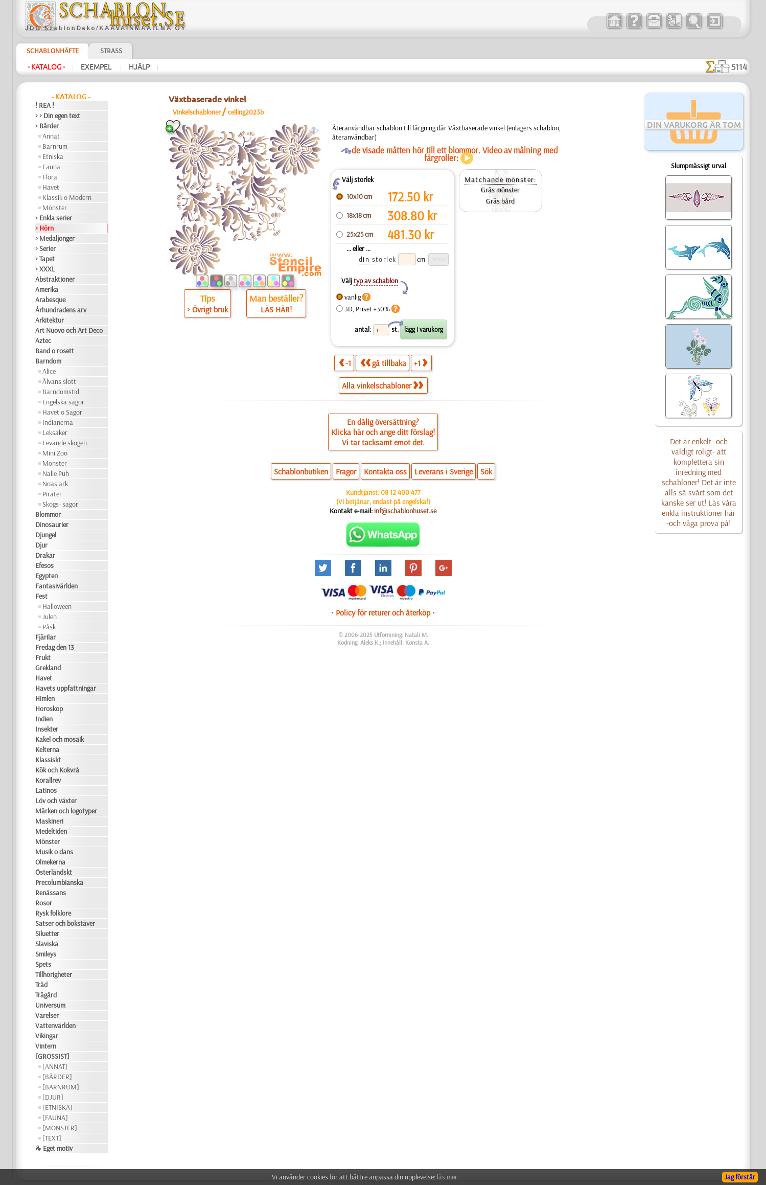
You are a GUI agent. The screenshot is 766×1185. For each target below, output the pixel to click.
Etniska (52, 156)
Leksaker (54, 432)
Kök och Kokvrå (57, 769)
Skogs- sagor (60, 504)
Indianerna (57, 422)
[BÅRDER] (57, 1076)
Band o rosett (54, 350)
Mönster (54, 207)
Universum (50, 1005)
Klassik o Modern (66, 197)
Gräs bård (500, 201)
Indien (44, 718)
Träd (41, 984)
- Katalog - (46, 67)
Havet (50, 187)
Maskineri (49, 821)
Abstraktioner (55, 279)
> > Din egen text (57, 115)
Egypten (46, 575)
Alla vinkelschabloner (382, 385)
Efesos (44, 565)
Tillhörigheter (53, 974)
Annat (51, 136)
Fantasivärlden (56, 585)
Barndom (48, 361)
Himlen (45, 698)
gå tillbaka (383, 363)
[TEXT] (51, 1138)
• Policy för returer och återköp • (383, 612)
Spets (43, 964)
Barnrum (54, 146)
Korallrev (48, 780)
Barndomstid (60, 391)
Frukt (43, 657)
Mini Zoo (54, 453)
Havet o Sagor (62, 412)
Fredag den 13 (54, 647)
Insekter (46, 729)
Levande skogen (64, 442)
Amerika (46, 289)
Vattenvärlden (55, 1025)
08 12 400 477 (401, 492)
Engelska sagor (63, 401)
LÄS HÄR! (276, 309)
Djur (41, 545)
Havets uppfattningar (65, 688)
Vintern (45, 1046)
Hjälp (139, 67)
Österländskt (53, 872)
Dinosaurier (51, 524)
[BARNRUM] (60, 1086)
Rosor (43, 902)
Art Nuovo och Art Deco (69, 330)
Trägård (46, 994)
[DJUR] (52, 1097)
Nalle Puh (55, 473)
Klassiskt (48, 759)
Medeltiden (51, 831)
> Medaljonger (55, 238)
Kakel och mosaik (59, 739)
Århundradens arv (60, 309)
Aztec (43, 340)
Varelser (47, 1015)
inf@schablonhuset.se (405, 510)
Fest (41, 596)
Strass (111, 50)
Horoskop (49, 708)
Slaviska (46, 943)
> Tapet (45, 258)
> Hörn (44, 228)
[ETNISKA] (57, 1107)
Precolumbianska (59, 882)
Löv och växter (56, 800)
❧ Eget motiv (54, 1148)
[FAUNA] (55, 1117)
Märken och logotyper (66, 810)
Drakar (45, 555)
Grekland (48, 667)
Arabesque (50, 299)
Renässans (50, 892)
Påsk (49, 626)
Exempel (97, 67)
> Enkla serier (53, 217)
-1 (345, 363)
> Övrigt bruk (207, 309)
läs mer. (448, 1176)
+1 (420, 363)
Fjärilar (45, 637)
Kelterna (47, 749)
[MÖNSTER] (59, 1127)
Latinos (46, 790)
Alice (49, 371)
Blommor (48, 514)
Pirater (52, 493)
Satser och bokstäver (65, 923)
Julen (49, 616)
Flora (49, 176)
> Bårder (47, 125)
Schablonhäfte (53, 50)
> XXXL (45, 269)
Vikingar (46, 1035)
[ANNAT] (54, 1066)
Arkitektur (49, 320)
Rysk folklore (53, 913)
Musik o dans (54, 851)
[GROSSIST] (52, 1056)
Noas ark (55, 483)
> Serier (45, 248)
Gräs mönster (500, 189)
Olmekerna (50, 862)
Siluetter (47, 933)
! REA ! (44, 105)
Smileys (45, 954)
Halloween (57, 606)
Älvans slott (59, 381)
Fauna (51, 166)
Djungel (45, 534)
